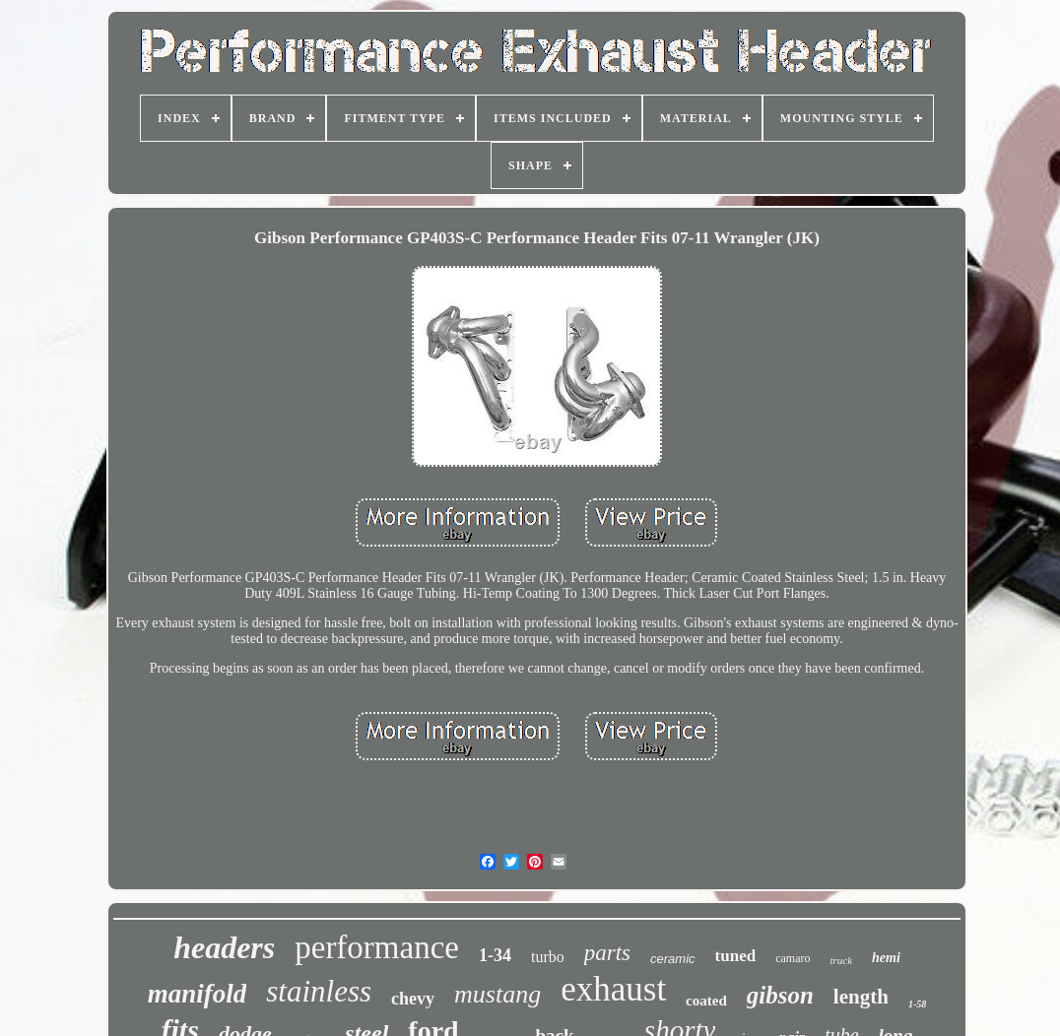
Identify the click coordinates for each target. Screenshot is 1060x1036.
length (861, 996)
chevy (412, 998)
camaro (792, 958)
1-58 (917, 1004)
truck (840, 960)
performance (377, 947)
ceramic (673, 958)
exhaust (613, 989)
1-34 (495, 955)
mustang (497, 994)
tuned (736, 955)
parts (607, 952)
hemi (886, 957)
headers (224, 947)
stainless (318, 991)
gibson (780, 995)
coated (706, 1000)
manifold (197, 993)
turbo (547, 956)
